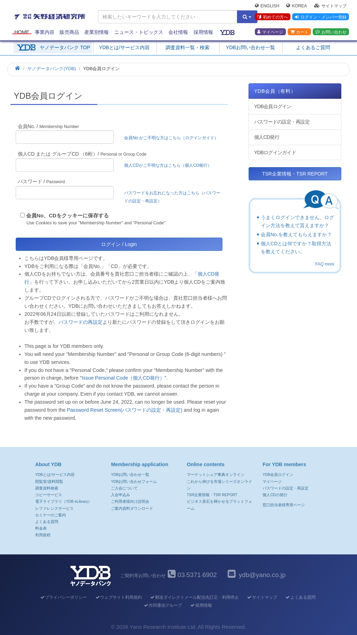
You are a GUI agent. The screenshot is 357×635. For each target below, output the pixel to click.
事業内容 (44, 32)
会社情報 (178, 32)
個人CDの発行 (275, 495)
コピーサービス (48, 495)
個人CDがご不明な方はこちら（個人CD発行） (168, 165)
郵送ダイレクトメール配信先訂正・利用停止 (194, 597)
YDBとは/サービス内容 (124, 47)
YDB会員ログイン (272, 106)
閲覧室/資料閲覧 (49, 481)
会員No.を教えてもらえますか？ (296, 234)
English (267, 5)
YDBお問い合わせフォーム (134, 481)
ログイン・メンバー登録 (321, 17)
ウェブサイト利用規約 (118, 597)
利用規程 (43, 535)
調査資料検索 (46, 488)
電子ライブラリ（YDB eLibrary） (63, 501)
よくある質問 (46, 522)
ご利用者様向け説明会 (130, 501)
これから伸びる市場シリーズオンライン (219, 484)
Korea (296, 5)
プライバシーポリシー (63, 597)
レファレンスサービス (54, 508)
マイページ (270, 31)
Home (21, 32)
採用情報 (203, 32)
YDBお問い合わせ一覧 (250, 47)
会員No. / (48, 126)
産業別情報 (96, 32)
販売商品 (69, 32)
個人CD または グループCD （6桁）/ (82, 154)
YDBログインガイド (275, 152)
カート (299, 31)
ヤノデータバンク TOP (65, 47)
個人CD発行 (266, 137)
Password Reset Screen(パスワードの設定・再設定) (124, 410)
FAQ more (324, 264)
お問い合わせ (331, 31)
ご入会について (124, 488)
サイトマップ (330, 5)
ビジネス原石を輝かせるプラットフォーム (219, 504)
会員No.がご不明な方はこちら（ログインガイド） (173, 137)
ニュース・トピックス (138, 32)
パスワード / (41, 181)
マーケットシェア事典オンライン (215, 474)
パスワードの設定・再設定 (282, 122)
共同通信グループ (162, 605)
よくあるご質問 (313, 47)
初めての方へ (273, 17)
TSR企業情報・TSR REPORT (295, 174)
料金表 (41, 528)
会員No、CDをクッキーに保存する (67, 215)
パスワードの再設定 (80, 322)
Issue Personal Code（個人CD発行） (123, 378)
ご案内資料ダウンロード (132, 508)
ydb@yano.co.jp (262, 574)
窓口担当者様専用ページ (284, 505)
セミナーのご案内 (50, 515)
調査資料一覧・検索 (188, 47)
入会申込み (120, 495)
